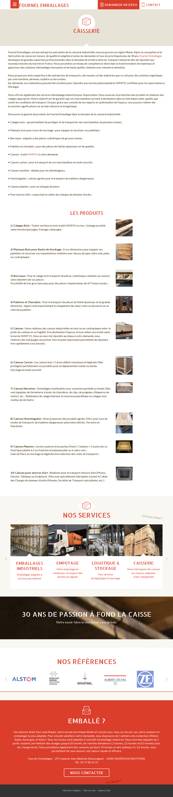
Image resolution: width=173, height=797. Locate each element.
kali (108, 790)
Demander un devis (121, 5)
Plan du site (89, 790)
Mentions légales (72, 790)
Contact (153, 5)
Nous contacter (86, 772)
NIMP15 (33, 154)
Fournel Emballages (44, 5)
